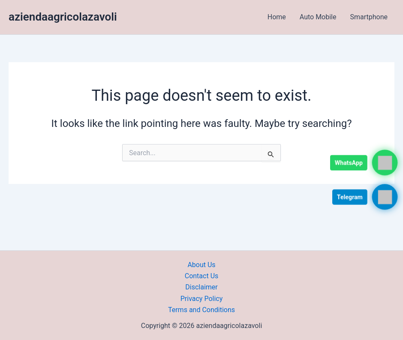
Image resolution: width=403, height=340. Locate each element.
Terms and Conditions (201, 310)
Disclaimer (201, 287)
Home (277, 17)
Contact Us (202, 276)
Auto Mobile (318, 17)
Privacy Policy (201, 299)
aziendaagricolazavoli (63, 16)
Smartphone (369, 17)
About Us (201, 265)
